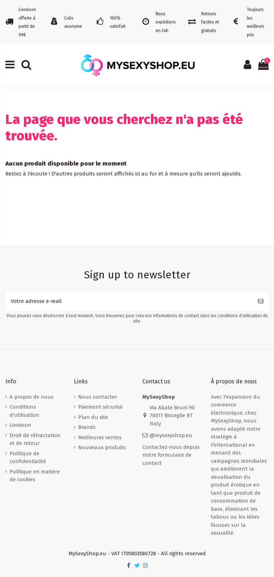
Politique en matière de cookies (35, 475)
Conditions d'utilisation (24, 411)
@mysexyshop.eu (170, 435)
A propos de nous (32, 397)
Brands (87, 427)
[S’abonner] (261, 301)
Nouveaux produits (102, 447)
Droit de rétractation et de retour (35, 439)
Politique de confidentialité (28, 457)
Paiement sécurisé (100, 407)
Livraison (20, 425)
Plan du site (93, 417)
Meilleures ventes (100, 437)
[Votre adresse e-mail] (129, 301)
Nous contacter (97, 397)
